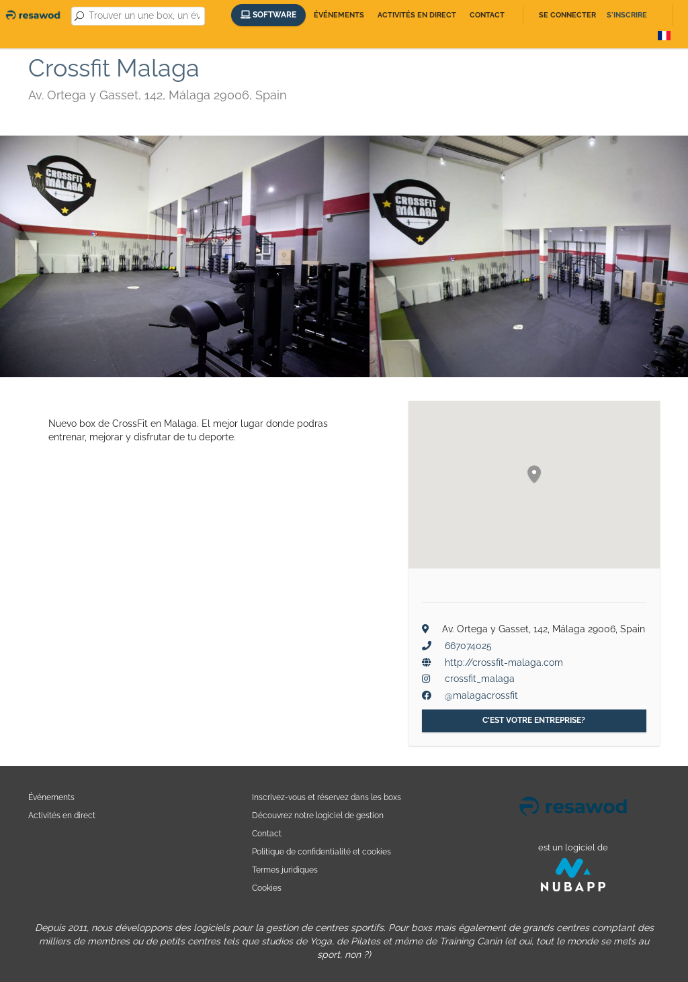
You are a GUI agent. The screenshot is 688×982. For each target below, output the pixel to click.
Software (268, 14)
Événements (339, 15)
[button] (534, 475)
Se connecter (567, 15)
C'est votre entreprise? (533, 720)
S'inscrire (627, 15)
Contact (487, 15)
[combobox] (144, 16)
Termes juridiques (285, 870)
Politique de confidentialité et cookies (321, 851)
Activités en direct (417, 15)
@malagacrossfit (481, 695)
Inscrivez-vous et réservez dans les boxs (326, 797)
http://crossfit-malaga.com (504, 662)
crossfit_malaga (480, 678)
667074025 (468, 645)
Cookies (267, 888)
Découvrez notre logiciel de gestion (318, 815)
